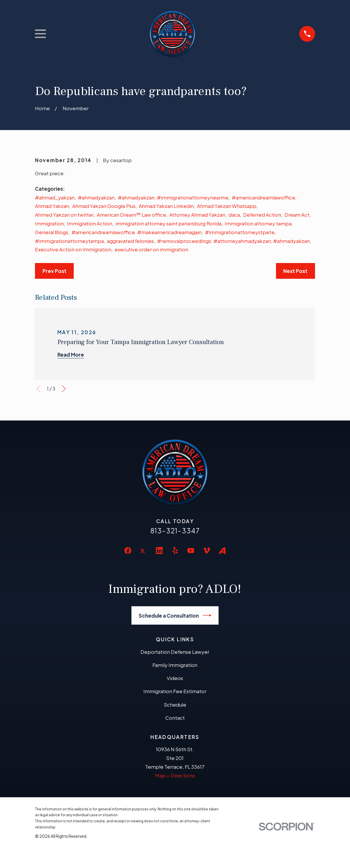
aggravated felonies (130, 241)
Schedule (175, 704)
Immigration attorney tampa (258, 223)
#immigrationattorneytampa (69, 241)
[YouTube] (190, 550)
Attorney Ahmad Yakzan (197, 214)
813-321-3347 (175, 530)
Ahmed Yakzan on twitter (64, 214)
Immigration (49, 223)
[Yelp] (175, 550)
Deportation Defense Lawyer (174, 652)
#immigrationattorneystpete (240, 232)
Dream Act (296, 214)
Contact (175, 717)
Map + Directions (175, 775)
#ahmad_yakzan (55, 197)
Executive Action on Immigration (73, 249)
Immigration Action (89, 223)
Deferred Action (262, 214)
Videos (175, 678)
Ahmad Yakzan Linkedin (166, 206)
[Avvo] (222, 550)
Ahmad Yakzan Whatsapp (226, 206)
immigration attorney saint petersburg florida (168, 223)
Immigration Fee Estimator (174, 691)
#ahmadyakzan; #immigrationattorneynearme (173, 197)
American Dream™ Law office (131, 214)
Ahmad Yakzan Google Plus (104, 206)
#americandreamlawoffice (263, 197)
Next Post (295, 271)
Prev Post (54, 271)
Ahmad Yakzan (52, 206)
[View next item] (63, 388)
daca (234, 214)
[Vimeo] (206, 550)
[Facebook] (127, 550)
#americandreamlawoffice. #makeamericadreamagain (136, 232)
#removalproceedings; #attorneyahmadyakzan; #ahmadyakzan (233, 241)
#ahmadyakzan (96, 197)
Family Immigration (174, 665)
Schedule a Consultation (175, 615)
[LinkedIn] (159, 550)
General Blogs (51, 232)
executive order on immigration (151, 249)
